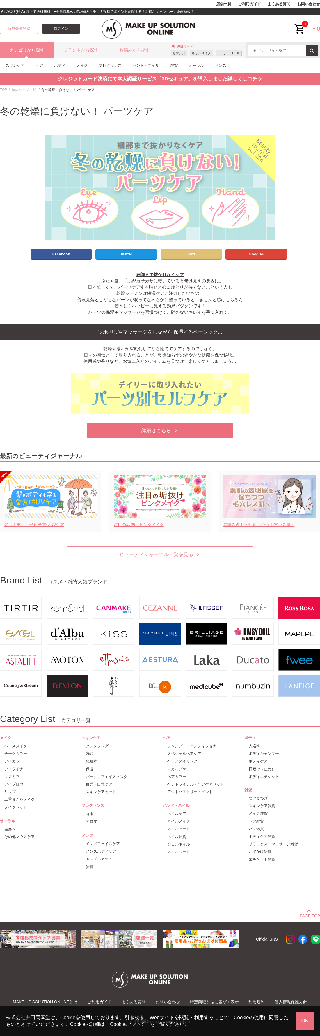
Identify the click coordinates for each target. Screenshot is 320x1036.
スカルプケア (178, 769)
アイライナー (15, 769)
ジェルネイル (178, 844)
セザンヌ (179, 53)
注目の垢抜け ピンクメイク (139, 524)
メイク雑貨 (258, 813)
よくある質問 (279, 4)
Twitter (126, 254)
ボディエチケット (264, 776)
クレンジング (97, 746)
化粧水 (91, 761)
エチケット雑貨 (262, 859)
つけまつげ (258, 798)
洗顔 (89, 753)
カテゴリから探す (27, 50)
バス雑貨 (256, 829)
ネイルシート (178, 852)
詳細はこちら (160, 430)
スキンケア (15, 65)
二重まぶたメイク (19, 799)
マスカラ (11, 776)
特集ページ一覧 (24, 90)
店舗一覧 (223, 4)
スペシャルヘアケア (184, 753)
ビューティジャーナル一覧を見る (160, 554)
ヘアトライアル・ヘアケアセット (195, 784)
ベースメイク (15, 746)
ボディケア (258, 761)
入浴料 (254, 746)
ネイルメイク (178, 821)
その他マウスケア (19, 837)
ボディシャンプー (264, 753)
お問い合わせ (308, 4)
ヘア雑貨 (256, 821)
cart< (300, 24)
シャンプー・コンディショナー (193, 746)
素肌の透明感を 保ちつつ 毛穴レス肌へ (259, 524)
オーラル (196, 65)
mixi (191, 254)
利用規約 (256, 1002)
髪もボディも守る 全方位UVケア (34, 524)
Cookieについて (127, 1024)
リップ (10, 792)
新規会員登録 (19, 29)
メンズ (220, 65)
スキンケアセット (101, 792)
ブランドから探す (80, 50)
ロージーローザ (228, 53)
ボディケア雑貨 (262, 836)
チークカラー (15, 753)
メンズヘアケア (99, 859)
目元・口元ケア (99, 784)
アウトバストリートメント (190, 792)
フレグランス (110, 65)
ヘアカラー (176, 776)
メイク (82, 65)
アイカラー (13, 761)
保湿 (89, 769)
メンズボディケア (101, 851)
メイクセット (15, 807)
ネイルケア (176, 813)
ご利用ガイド (249, 4)
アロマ (91, 821)
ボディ (59, 65)
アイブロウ (13, 784)
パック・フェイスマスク (106, 776)
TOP (3, 90)
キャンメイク (201, 53)
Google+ (256, 254)
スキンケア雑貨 (262, 806)
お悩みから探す (134, 50)
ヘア (39, 65)
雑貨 (174, 65)
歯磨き (10, 829)
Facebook (61, 254)
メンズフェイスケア (103, 844)
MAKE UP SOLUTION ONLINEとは (45, 1002)
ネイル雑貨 (176, 837)
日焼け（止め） (262, 769)
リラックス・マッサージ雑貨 (273, 844)
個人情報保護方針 (291, 1002)
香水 (89, 813)
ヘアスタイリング (182, 761)
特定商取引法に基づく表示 (214, 1002)
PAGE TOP (310, 915)
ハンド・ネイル (146, 65)
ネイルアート (178, 829)
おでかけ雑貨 (260, 851)
